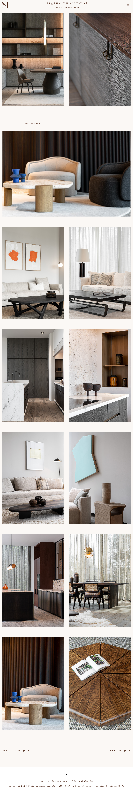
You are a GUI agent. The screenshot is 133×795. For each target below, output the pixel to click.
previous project (16, 750)
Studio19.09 (117, 786)
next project (120, 750)
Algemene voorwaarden (53, 781)
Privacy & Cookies (82, 781)
